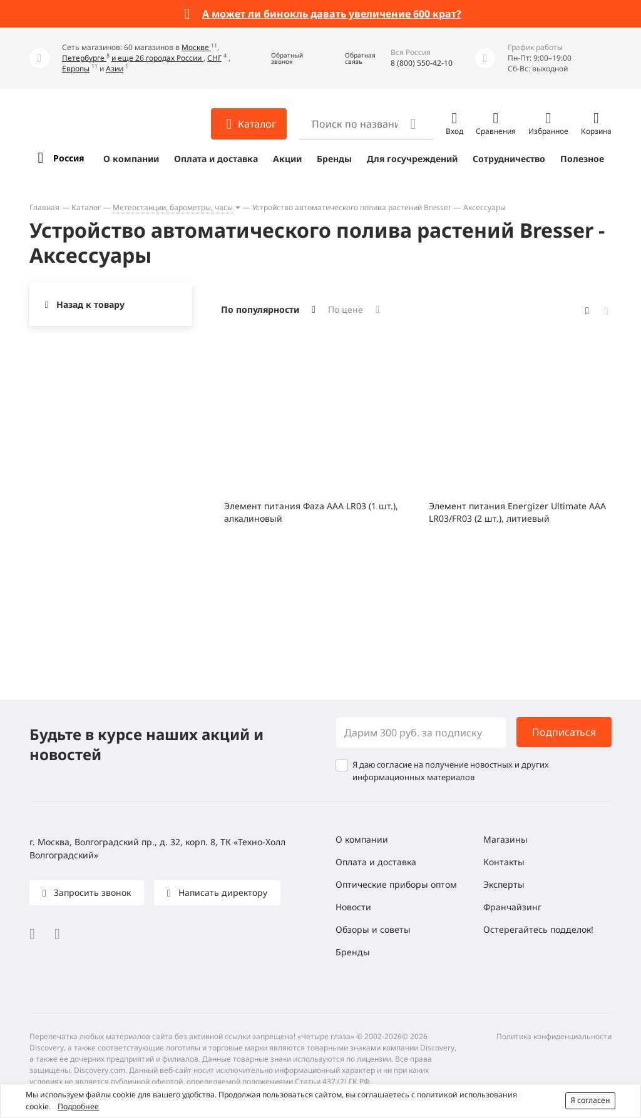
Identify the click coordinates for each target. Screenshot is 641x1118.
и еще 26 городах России (157, 58)
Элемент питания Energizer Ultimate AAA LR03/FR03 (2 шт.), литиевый (517, 512)
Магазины (505, 839)
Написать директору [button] (221, 892)
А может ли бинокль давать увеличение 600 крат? (331, 14)
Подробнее (78, 1106)
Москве (196, 47)
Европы (76, 68)
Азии (114, 68)
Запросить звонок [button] (91, 892)
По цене (345, 309)
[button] (278, 58)
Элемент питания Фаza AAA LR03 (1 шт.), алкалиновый (311, 512)
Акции (287, 159)
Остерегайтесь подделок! (538, 929)
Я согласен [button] (590, 1100)
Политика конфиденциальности (554, 1036)
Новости (353, 907)
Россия (68, 158)
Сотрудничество (509, 159)
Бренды (334, 159)
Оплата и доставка (216, 159)
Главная (44, 207)
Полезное (582, 159)
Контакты (504, 862)
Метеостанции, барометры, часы (173, 207)
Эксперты (504, 884)
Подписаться (564, 732)
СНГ (214, 58)
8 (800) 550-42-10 (422, 63)
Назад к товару (90, 304)
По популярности (260, 309)
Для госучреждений (412, 159)
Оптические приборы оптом (396, 884)
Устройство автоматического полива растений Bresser (351, 207)
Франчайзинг (512, 907)
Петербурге (84, 58)
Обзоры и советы (373, 929)
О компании (131, 159)
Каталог (86, 207)
